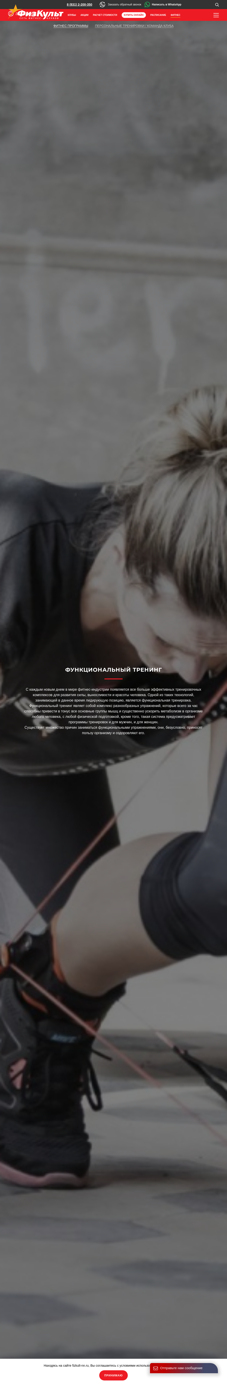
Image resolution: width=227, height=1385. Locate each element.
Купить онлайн (134, 15)
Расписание (158, 15)
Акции (84, 15)
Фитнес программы (70, 26)
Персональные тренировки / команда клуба (134, 26)
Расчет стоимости (105, 15)
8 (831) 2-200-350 (79, 4)
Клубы (72, 15)
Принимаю (113, 1375)
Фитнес (175, 15)
